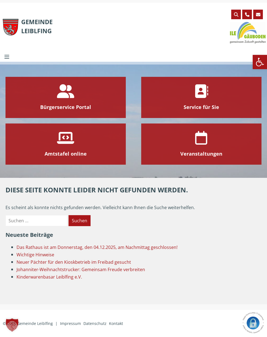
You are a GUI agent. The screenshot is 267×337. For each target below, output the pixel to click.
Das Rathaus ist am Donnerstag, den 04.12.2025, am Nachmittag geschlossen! (97, 247)
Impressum (70, 323)
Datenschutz (95, 323)
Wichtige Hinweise (35, 255)
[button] (260, 62)
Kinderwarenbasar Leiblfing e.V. (49, 277)
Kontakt (116, 323)
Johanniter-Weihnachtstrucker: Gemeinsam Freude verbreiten (81, 269)
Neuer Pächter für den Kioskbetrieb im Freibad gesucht (74, 262)
